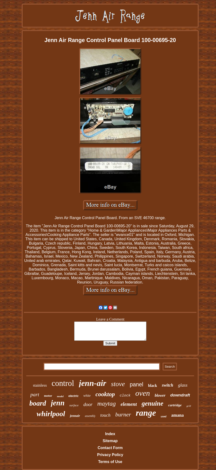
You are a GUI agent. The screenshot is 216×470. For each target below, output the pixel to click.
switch (167, 385)
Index (110, 434)
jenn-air (92, 383)
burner (123, 414)
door (87, 404)
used (163, 416)
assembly (90, 416)
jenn (58, 403)
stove (118, 384)
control (63, 383)
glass (182, 385)
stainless (40, 385)
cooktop (105, 394)
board (37, 403)
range (146, 413)
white (87, 395)
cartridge (175, 405)
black (152, 385)
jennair (75, 416)
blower (160, 395)
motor (48, 395)
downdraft (180, 395)
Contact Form (110, 448)
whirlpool (51, 414)
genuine (152, 403)
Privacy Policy (110, 455)
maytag (106, 403)
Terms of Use (110, 462)
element (129, 404)
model (60, 396)
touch (105, 415)
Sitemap (110, 441)
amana (177, 415)
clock (125, 396)
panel (136, 384)
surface (74, 405)
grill (188, 405)
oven (142, 393)
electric (73, 396)
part (34, 394)
